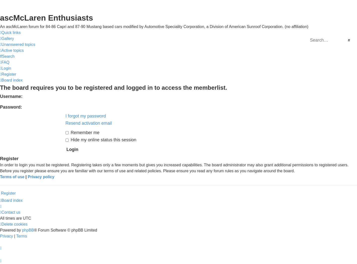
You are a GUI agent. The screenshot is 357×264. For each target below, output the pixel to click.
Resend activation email (88, 123)
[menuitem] (7, 39)
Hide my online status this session (100, 139)
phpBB (28, 230)
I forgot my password (85, 116)
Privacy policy (41, 177)
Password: (11, 107)
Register (8, 193)
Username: (11, 96)
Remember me (82, 132)
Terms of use (12, 177)
